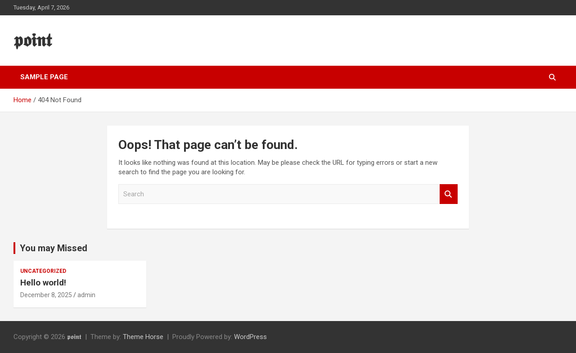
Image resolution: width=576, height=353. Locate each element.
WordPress (250, 337)
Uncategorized (43, 271)
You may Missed (53, 248)
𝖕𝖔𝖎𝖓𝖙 (32, 40)
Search (449, 194)
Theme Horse (143, 337)
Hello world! (43, 282)
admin (86, 295)
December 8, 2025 (46, 295)
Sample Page (44, 77)
